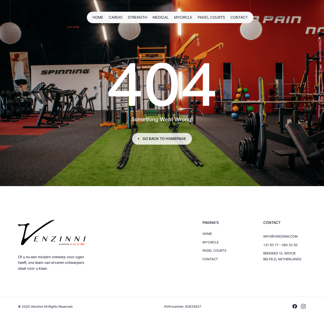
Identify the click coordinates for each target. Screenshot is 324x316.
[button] (276, 17)
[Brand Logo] (52, 17)
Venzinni (37, 306)
